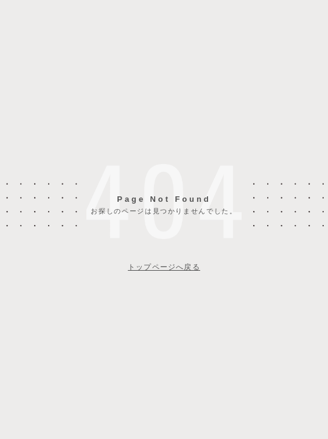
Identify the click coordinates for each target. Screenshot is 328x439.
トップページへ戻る (164, 267)
